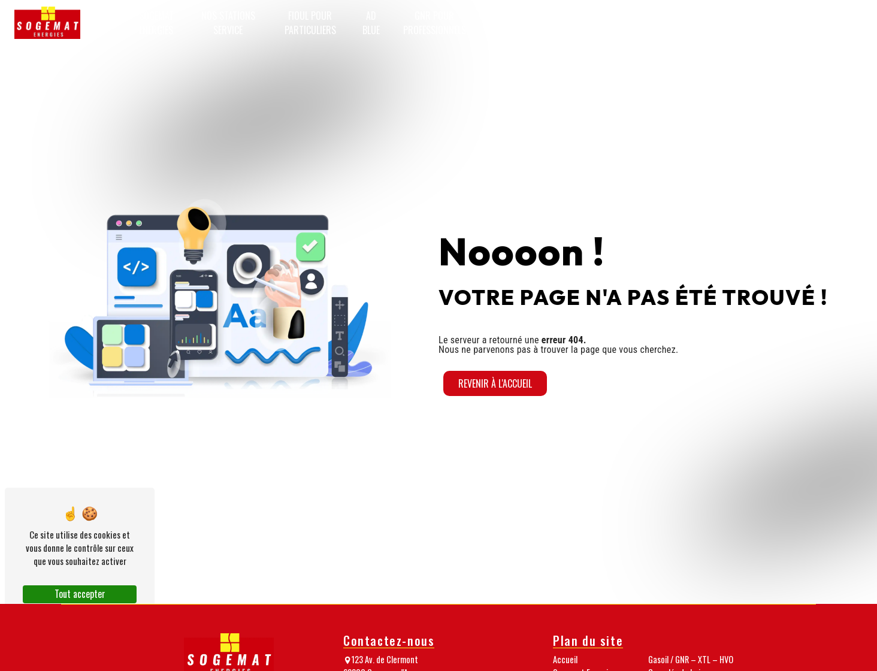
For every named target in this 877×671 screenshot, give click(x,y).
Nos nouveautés (764, 22)
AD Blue (371, 22)
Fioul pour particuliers (310, 22)
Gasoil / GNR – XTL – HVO (525, 22)
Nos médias (710, 22)
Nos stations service (228, 22)
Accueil (101, 23)
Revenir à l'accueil (495, 383)
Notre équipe (660, 22)
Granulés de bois (602, 22)
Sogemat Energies (156, 22)
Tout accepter (80, 594)
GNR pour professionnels (434, 22)
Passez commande (829, 22)
